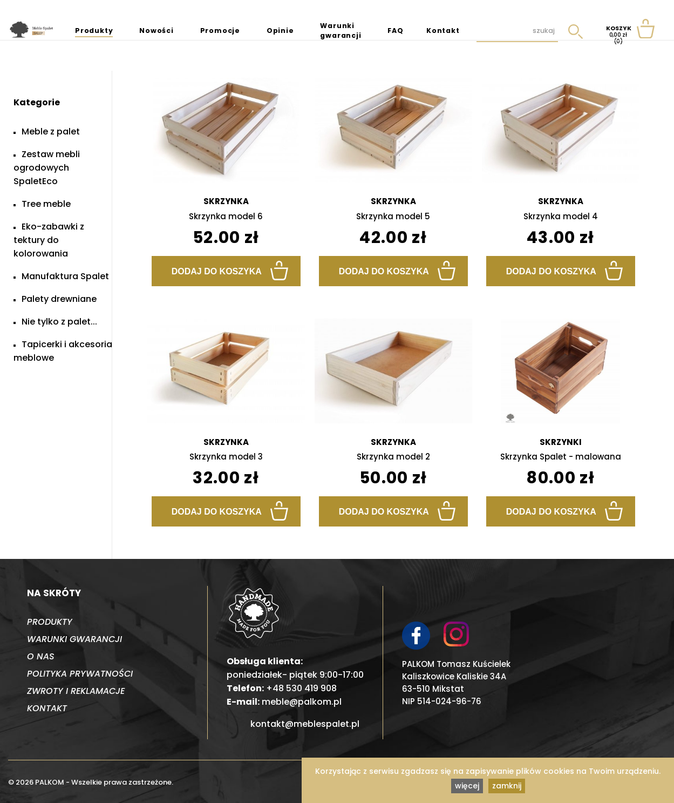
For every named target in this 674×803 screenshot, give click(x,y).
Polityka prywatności (80, 673)
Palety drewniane (59, 299)
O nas (41, 656)
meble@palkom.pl (302, 702)
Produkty (94, 30)
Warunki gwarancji (340, 30)
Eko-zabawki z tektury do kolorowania (48, 240)
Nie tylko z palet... (59, 321)
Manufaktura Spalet (65, 276)
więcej (467, 785)
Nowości (156, 30)
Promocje (220, 30)
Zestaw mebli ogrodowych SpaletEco (46, 167)
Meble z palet (51, 131)
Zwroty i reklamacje (76, 691)
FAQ (395, 30)
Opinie (280, 30)
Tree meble (46, 204)
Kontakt (443, 30)
